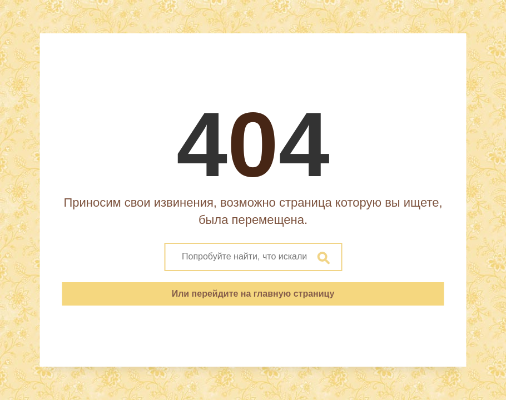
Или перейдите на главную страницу (253, 293)
